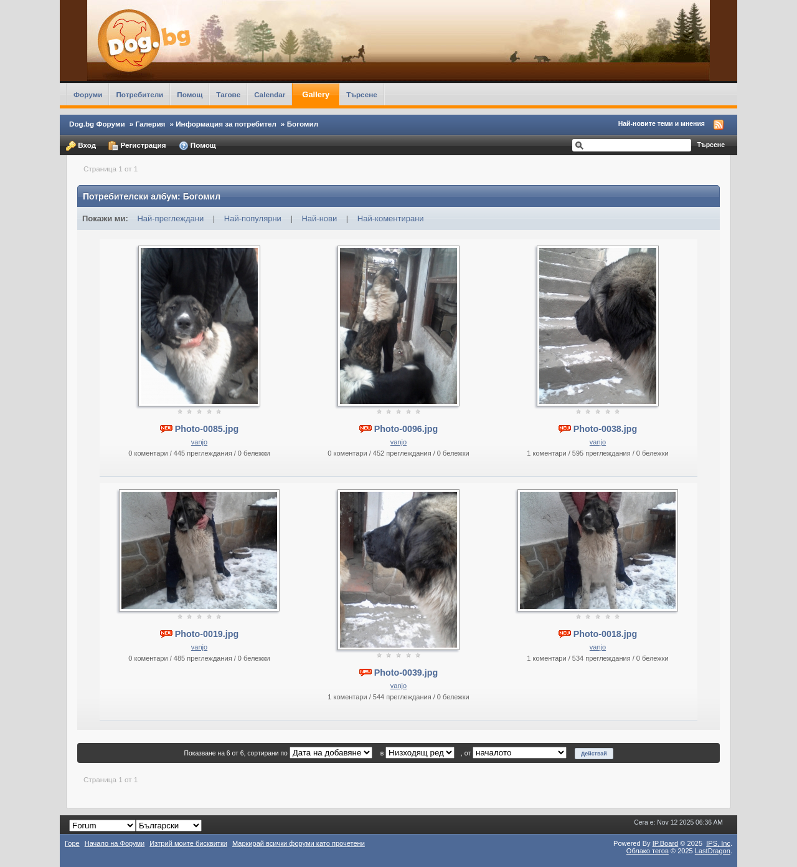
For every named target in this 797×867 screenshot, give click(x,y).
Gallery (315, 94)
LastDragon (712, 851)
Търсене (361, 94)
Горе (72, 843)
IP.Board (666, 843)
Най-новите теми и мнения (661, 123)
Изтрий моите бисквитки (188, 843)
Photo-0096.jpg (406, 429)
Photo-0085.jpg (206, 429)
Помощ (189, 94)
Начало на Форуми (115, 843)
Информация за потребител (226, 124)
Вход (81, 146)
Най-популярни (252, 218)
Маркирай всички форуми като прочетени (298, 843)
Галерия (151, 124)
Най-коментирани (390, 218)
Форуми (87, 94)
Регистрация (137, 146)
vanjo (199, 442)
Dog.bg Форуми (97, 124)
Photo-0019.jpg (206, 634)
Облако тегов (647, 851)
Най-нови (319, 218)
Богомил (303, 124)
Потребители (139, 94)
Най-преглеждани (170, 218)
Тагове (228, 94)
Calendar (269, 94)
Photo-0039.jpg (406, 673)
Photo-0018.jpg (605, 634)
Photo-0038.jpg (605, 429)
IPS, (718, 843)
